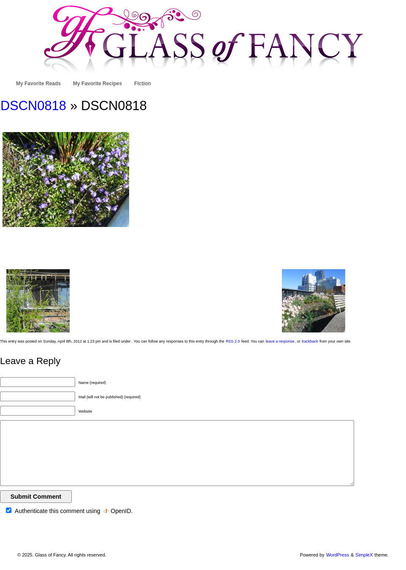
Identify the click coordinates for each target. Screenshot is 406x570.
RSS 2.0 (233, 341)
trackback (310, 341)
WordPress (337, 554)
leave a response (279, 341)
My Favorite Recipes (97, 83)
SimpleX (364, 554)
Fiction (142, 83)
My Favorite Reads (38, 83)
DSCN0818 (33, 105)
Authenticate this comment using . (69, 511)
